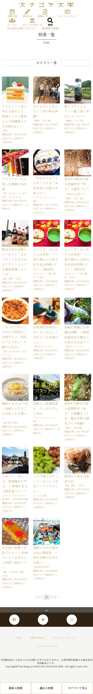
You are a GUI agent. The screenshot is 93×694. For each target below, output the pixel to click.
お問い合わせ (37, 638)
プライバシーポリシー (64, 638)
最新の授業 (15, 688)
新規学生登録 (50, 28)
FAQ (19, 638)
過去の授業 (46, 688)
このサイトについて (46, 646)
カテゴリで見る (77, 688)
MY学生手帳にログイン (22, 28)
